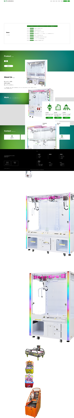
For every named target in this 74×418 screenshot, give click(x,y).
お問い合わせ (38, 143)
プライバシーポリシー (7, 168)
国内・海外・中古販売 (41, 164)
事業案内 (39, 161)
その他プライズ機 (62, 156)
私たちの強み (40, 156)
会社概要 (39, 155)
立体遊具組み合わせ (62, 163)
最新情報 (50, 154)
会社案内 (39, 154)
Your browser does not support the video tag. (37, 13)
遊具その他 (62, 158)
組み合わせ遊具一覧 (62, 164)
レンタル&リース (51, 163)
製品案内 (61, 154)
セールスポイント (51, 164)
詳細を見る (50, 117)
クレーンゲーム (62, 155)
